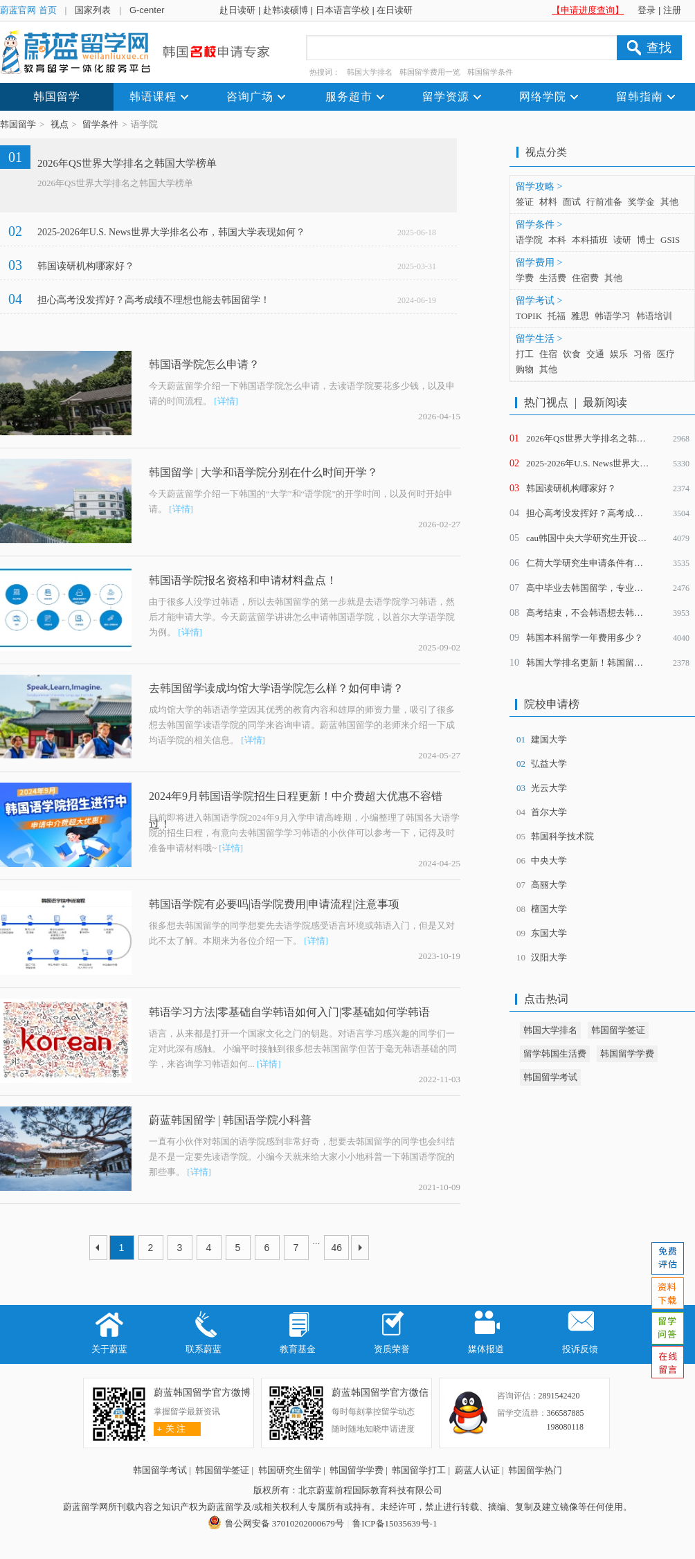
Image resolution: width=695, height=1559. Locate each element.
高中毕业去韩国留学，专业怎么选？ (598, 588)
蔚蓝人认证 (477, 1470)
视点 (60, 124)
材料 (548, 202)
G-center (147, 10)
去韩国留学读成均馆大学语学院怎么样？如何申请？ (276, 688)
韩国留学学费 (627, 1053)
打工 (525, 354)
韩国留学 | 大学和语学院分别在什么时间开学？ (263, 472)
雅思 (580, 316)
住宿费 (585, 278)
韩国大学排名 (369, 72)
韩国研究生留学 (289, 1470)
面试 (572, 202)
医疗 (666, 354)
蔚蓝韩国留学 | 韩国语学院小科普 (230, 1120)
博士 (646, 240)
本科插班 (590, 240)
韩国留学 (18, 124)
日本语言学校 (343, 10)
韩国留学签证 (618, 1030)
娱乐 (619, 354)
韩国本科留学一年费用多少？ (584, 637)
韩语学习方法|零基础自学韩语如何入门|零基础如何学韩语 (289, 1012)
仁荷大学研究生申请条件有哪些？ (593, 563)
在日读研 (395, 10)
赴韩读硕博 (285, 10)
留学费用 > (539, 262)
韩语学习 (613, 316)
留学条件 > (539, 224)
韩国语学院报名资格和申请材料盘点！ (243, 580)
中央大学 (549, 860)
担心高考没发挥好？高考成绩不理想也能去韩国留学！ (153, 300)
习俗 (642, 354)
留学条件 (100, 124)
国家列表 (93, 10)
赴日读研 (237, 10)
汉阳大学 (549, 957)
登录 (647, 10)
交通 (595, 354)
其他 (669, 202)
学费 (525, 278)
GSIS (670, 240)
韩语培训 (654, 316)
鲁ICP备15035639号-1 (394, 1523)
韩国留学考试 (550, 1077)
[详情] (226, 401)
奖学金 (641, 202)
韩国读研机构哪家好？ (85, 266)
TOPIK (529, 316)
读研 (622, 240)
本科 (557, 240)
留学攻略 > (539, 186)
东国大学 (549, 933)
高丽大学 (549, 884)
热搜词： (324, 72)
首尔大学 (549, 812)
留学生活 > (539, 339)
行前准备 (604, 202)
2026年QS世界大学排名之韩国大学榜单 (127, 163)
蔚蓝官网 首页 (28, 10)
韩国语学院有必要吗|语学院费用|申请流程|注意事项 (274, 904)
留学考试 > (539, 300)
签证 (525, 202)
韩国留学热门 (535, 1470)
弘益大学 (549, 763)
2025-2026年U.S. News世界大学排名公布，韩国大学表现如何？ (171, 232)
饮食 (572, 354)
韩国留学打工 (419, 1470)
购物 (525, 369)
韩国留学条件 (490, 72)
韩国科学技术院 (562, 836)
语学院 (529, 240)
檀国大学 (549, 909)
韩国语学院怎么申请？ (204, 364)
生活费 (552, 278)
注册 (672, 10)
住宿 (548, 354)
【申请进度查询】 (588, 10)
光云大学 (549, 788)
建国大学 (549, 739)
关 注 (170, 1428)
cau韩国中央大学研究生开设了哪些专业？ (609, 538)
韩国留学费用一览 (429, 72)
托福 (557, 316)
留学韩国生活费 (554, 1053)
